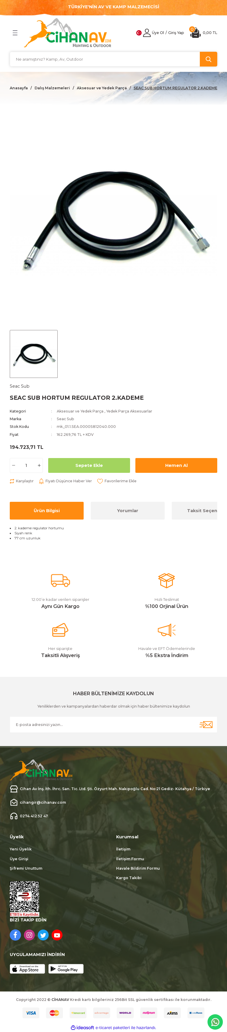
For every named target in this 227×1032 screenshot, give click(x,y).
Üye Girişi (19, 859)
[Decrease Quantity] (13, 465)
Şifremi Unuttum (26, 868)
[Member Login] (147, 33)
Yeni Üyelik (21, 849)
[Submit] (206, 724)
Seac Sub (65, 419)
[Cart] (203, 33)
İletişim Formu (130, 859)
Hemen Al (176, 465)
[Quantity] (26, 465)
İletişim (123, 849)
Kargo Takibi (129, 878)
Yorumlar (127, 510)
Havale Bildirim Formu (138, 868)
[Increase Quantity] (39, 465)
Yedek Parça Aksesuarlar (129, 411)
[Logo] (67, 32)
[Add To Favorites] (117, 481)
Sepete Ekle (89, 465)
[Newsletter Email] (113, 724)
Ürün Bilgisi (47, 510)
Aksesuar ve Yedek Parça (80, 411)
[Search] (113, 59)
